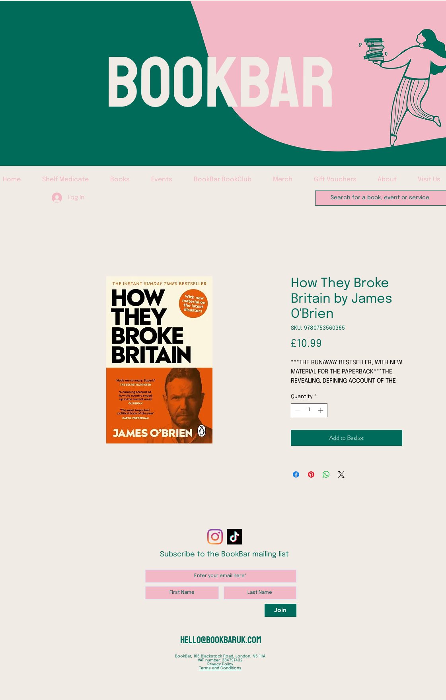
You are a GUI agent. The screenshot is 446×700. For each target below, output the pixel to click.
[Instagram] (215, 536)
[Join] (280, 610)
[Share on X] (341, 474)
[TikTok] (234, 536)
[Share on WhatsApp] (326, 474)
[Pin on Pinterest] (311, 474)
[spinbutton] (309, 410)
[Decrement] (297, 410)
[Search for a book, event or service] (382, 198)
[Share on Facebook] (296, 474)
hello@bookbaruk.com (220, 640)
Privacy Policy (220, 664)
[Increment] (321, 410)
